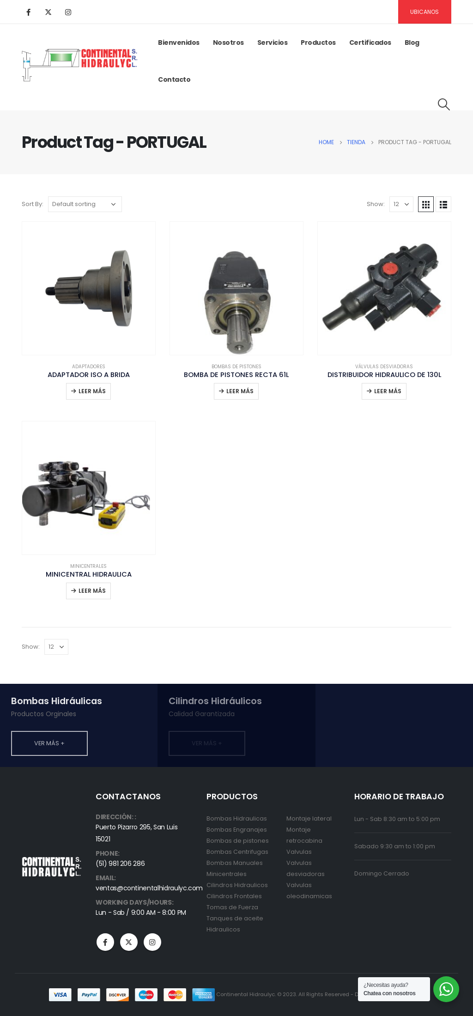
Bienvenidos (179, 42)
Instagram (152, 942)
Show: (376, 204)
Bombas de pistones (236, 366)
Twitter (129, 942)
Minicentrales (88, 566)
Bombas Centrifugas (237, 852)
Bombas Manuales (234, 863)
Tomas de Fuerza (232, 907)
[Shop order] (85, 204)
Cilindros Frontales (234, 896)
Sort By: (32, 204)
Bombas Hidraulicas (236, 818)
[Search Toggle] (444, 104)
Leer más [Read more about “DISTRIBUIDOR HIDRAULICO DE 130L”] (387, 391)
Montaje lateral (309, 818)
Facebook (105, 942)
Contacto (174, 79)
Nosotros (228, 42)
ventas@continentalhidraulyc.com (149, 888)
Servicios (272, 42)
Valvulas (299, 852)
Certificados (370, 42)
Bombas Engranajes (236, 829)
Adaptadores (88, 366)
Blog (412, 42)
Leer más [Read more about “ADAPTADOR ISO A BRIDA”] (92, 391)
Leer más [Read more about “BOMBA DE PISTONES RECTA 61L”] (240, 391)
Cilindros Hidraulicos (237, 885)
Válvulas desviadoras (384, 366)
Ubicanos (424, 12)
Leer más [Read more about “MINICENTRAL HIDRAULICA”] (92, 591)
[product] (88, 288)
